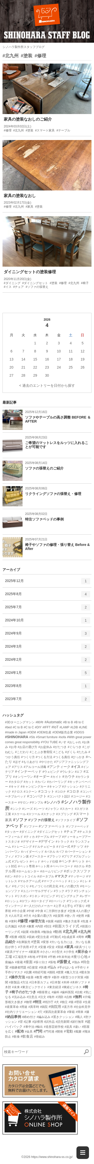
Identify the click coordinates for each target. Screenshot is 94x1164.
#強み (76, 962)
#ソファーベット (52, 826)
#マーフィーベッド (54, 881)
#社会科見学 (82, 1007)
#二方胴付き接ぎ (55, 911)
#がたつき (60, 747)
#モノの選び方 (69, 886)
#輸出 (39, 1027)
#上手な (67, 906)
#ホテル (79, 866)
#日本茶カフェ (39, 982)
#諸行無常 (77, 1021)
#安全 (51, 947)
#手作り (80, 967)
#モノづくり (20, 886)
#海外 (51, 997)
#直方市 (67, 1007)
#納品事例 (13, 1017)
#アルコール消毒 (35, 767)
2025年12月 (47, 583)
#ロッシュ (12, 901)
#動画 (57, 932)
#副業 (25, 932)
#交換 (71, 911)
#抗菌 (28, 972)
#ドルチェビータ (44, 846)
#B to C (79, 722)
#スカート (67, 809)
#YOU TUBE (49, 742)
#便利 (13, 921)
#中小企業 (19, 911)
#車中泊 (29, 1027)
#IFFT (47, 727)
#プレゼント (20, 861)
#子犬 (33, 947)
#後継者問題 (18, 967)
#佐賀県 (58, 916)
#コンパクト (37, 796)
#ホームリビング (51, 871)
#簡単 (79, 1012)
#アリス (17, 767)
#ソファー (31, 826)
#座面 (28, 962)
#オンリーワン (23, 777)
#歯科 (55, 992)
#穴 (40, 1012)
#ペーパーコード (61, 866)
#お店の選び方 (27, 747)
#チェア (70, 831)
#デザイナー (29, 841)
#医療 (13, 937)
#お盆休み (45, 747)
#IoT (55, 727)
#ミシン (73, 881)
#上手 (57, 906)
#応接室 (32, 967)
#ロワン (25, 901)
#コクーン (30, 791)
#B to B (68, 722)
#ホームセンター (28, 871)
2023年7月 (47, 701)
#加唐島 (35, 932)
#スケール (19, 814)
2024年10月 (47, 622)
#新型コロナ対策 (72, 977)
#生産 (87, 1002)
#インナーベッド (28, 771)
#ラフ (69, 891)
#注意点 (32, 997)
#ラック (59, 891)
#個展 (50, 921)
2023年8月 (47, 687)
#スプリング (64, 814)
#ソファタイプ (65, 820)
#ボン (9, 876)
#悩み (52, 967)
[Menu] (82, 1152)
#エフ (79, 771)
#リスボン (22, 896)
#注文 (42, 997)
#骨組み (39, 1036)
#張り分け (40, 962)
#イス (75, 767)
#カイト (56, 777)
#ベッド (35, 861)
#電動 (68, 1031)
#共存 (22, 926)
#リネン (35, 896)
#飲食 (16, 1036)
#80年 (40, 722)
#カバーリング (57, 782)
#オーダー (42, 776)
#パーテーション (76, 851)
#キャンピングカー (33, 786)
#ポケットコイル (25, 876)
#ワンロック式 (76, 901)
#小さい (45, 952)
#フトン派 (22, 856)
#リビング (48, 896)
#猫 (71, 1002)
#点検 (68, 997)
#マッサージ (76, 876)
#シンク (16, 809)
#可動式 (55, 937)
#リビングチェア (67, 896)
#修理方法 (37, 921)
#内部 (39, 926)
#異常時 (33, 1007)
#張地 (52, 962)
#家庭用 (34, 952)
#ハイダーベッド (32, 851)
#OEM (31, 732)
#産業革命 (12, 1007)
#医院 (22, 937)
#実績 (59, 947)
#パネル (50, 851)
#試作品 (49, 1021)
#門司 (38, 1031)
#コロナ (60, 791)
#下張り (79, 906)
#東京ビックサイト (33, 987)
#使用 (80, 916)
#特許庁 (48, 1002)
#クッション (70, 786)
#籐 (86, 1012)
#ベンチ (65, 861)
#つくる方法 (44, 757)
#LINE (83, 727)
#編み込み (43, 1017)
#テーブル (42, 837)
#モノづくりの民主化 (44, 886)
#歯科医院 (67, 992)
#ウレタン (67, 771)
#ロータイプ (39, 901)
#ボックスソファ (77, 871)
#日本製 (55, 982)
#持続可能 (39, 972)
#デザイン (47, 841)
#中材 (30, 911)
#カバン (40, 782)
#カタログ (16, 782)
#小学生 (69, 952)
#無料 (77, 997)
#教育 (38, 977)
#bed (8, 727)
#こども (58, 752)
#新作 (56, 977)
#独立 (64, 1002)
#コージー (78, 796)
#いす (62, 742)
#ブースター (38, 856)
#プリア (67, 856)
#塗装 (26, 55)
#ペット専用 (26, 866)
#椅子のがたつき (23, 992)
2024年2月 (47, 661)
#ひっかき (78, 757)
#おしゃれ (74, 742)
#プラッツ (54, 856)
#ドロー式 (63, 846)
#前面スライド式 (66, 926)
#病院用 (55, 1007)
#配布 (19, 1031)
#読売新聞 (62, 1021)
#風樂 (78, 1031)
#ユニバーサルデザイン (37, 891)
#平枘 (52, 957)
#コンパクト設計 (59, 796)
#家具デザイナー (16, 952)
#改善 (30, 977)
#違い (77, 1027)
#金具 (29, 1031)
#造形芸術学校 (54, 1027)
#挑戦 (51, 972)
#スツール (33, 814)
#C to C (29, 727)
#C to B (18, 727)
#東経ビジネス (72, 987)
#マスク (61, 876)
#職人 (79, 1017)
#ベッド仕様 (49, 861)
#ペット (78, 861)
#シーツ (39, 809)
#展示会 (81, 952)
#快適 (43, 967)
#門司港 (49, 1031)
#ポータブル (45, 876)
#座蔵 (19, 962)
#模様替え (44, 992)
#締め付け (29, 1017)
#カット (29, 782)
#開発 (59, 1031)
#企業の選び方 (42, 916)
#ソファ (20, 820)
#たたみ (82, 752)
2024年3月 (47, 648)
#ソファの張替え (41, 820)
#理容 (78, 1002)
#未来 (16, 987)
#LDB (74, 727)
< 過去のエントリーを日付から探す (47, 385)
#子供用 (23, 947)
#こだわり (22, 752)
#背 (20, 1021)
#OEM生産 (44, 732)
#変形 (45, 942)
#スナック (48, 814)
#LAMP (64, 727)
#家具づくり (82, 947)
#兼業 (30, 926)
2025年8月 (47, 596)
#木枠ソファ (78, 982)
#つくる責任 (61, 757)
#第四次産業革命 (54, 1012)
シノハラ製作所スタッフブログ (24, 47)
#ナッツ (77, 846)
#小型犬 (57, 952)
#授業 (60, 972)
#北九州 (11, 55)
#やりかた (46, 762)
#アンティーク (58, 767)
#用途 (24, 1007)
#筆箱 (71, 1012)
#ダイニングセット (50, 832)
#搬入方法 (71, 972)
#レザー (85, 896)
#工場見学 (20, 957)
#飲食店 (27, 1036)
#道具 (68, 1027)
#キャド (14, 786)
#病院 (44, 1007)
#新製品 (14, 982)
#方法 (24, 982)
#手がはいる (65, 967)
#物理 (28, 1002)
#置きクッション (62, 1017)
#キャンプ (54, 786)
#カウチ (68, 776)
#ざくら (70, 752)
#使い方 (70, 916)
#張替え (64, 962)
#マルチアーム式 (29, 881)
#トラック (62, 841)
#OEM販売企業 (62, 732)
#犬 (56, 1002)
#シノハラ (52, 802)
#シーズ (27, 809)
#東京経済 (54, 987)
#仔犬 (27, 916)
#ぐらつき (74, 747)
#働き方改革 (71, 921)
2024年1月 (47, 674)
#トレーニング (22, 846)
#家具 (68, 947)
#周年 (80, 937)
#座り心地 (79, 957)
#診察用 (37, 1021)
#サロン (23, 802)
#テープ (55, 837)
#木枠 (65, 982)
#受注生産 (42, 937)
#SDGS (79, 732)
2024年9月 (47, 635)
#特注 (37, 1002)
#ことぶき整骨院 (41, 752)
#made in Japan (15, 732)
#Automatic (53, 722)
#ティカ (29, 837)
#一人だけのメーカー (38, 906)
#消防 (59, 997)
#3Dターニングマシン (20, 722)
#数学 (47, 977)
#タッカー (12, 832)
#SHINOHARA (16, 737)
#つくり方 (28, 757)
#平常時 (41, 957)
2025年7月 (47, 609)
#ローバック (57, 901)
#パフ (60, 851)
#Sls (32, 737)
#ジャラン (52, 809)
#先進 (85, 921)
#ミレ (84, 881)
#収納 (31, 937)
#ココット (46, 791)
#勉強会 (46, 932)
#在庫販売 (23, 942)
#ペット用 (42, 866)
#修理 (40, 55)
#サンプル (36, 802)
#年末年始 (63, 957)
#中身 (39, 911)
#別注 (48, 926)
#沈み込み (19, 997)
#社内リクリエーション (21, 1012)
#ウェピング (51, 771)
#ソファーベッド (77, 826)
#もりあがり (30, 762)
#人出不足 (16, 916)
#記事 (27, 1021)
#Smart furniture (47, 737)
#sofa (62, 737)
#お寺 (13, 747)
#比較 (79, 992)
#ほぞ (17, 762)
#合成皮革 (69, 937)
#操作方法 (17, 977)
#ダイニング (28, 832)
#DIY (38, 727)
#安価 (42, 947)
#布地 (31, 957)
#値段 (58, 921)
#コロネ (73, 791)
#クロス (17, 791)
